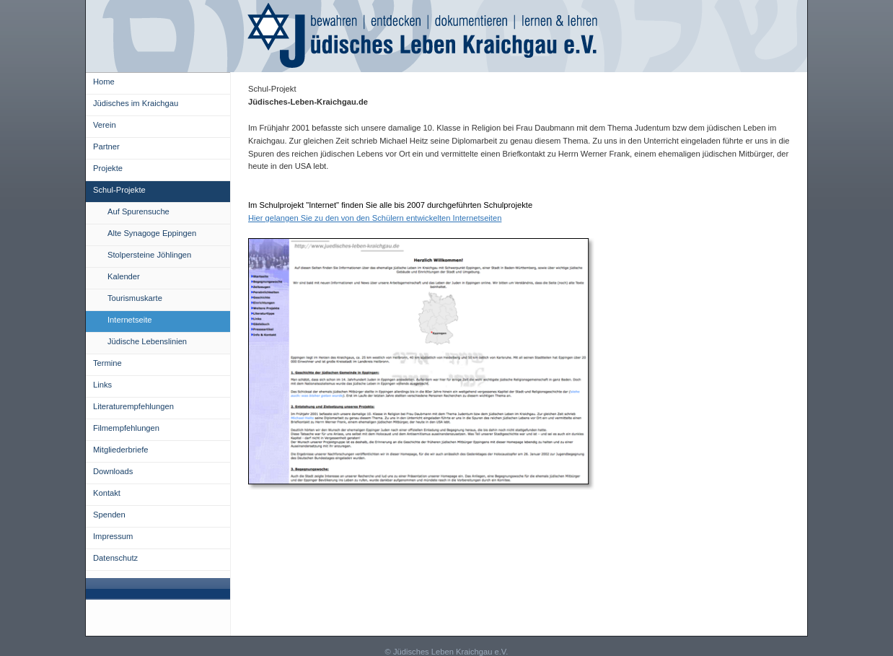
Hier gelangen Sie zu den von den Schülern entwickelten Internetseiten (374, 218)
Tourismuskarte (134, 298)
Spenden (109, 514)
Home (104, 81)
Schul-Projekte (119, 189)
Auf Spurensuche (138, 211)
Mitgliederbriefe (120, 449)
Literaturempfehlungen (133, 406)
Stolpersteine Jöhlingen (149, 254)
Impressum (113, 536)
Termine (107, 363)
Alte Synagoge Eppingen (151, 233)
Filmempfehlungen (126, 428)
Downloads (113, 471)
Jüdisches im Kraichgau (135, 103)
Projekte (108, 168)
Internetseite (129, 319)
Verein (104, 125)
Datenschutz (115, 558)
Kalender (123, 276)
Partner (106, 146)
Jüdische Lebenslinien (147, 341)
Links (102, 384)
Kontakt (106, 493)
